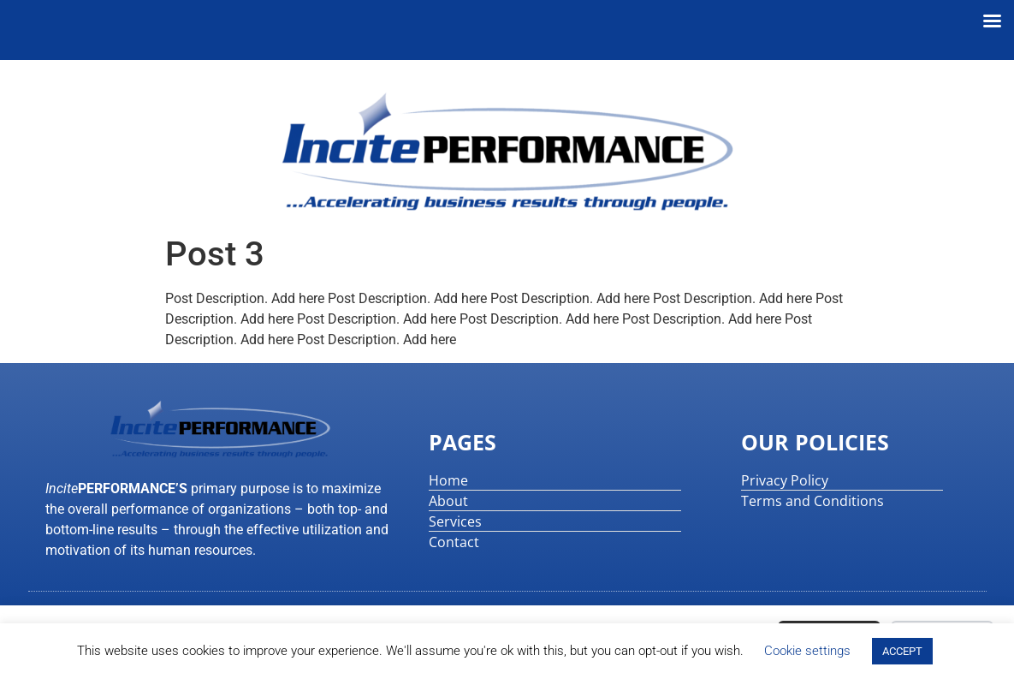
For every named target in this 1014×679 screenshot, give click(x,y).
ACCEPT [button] (902, 651)
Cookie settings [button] (807, 650)
